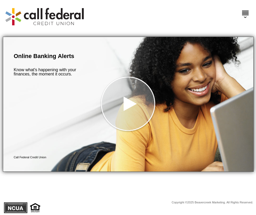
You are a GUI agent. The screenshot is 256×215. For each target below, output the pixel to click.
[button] (128, 104)
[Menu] (245, 10)
